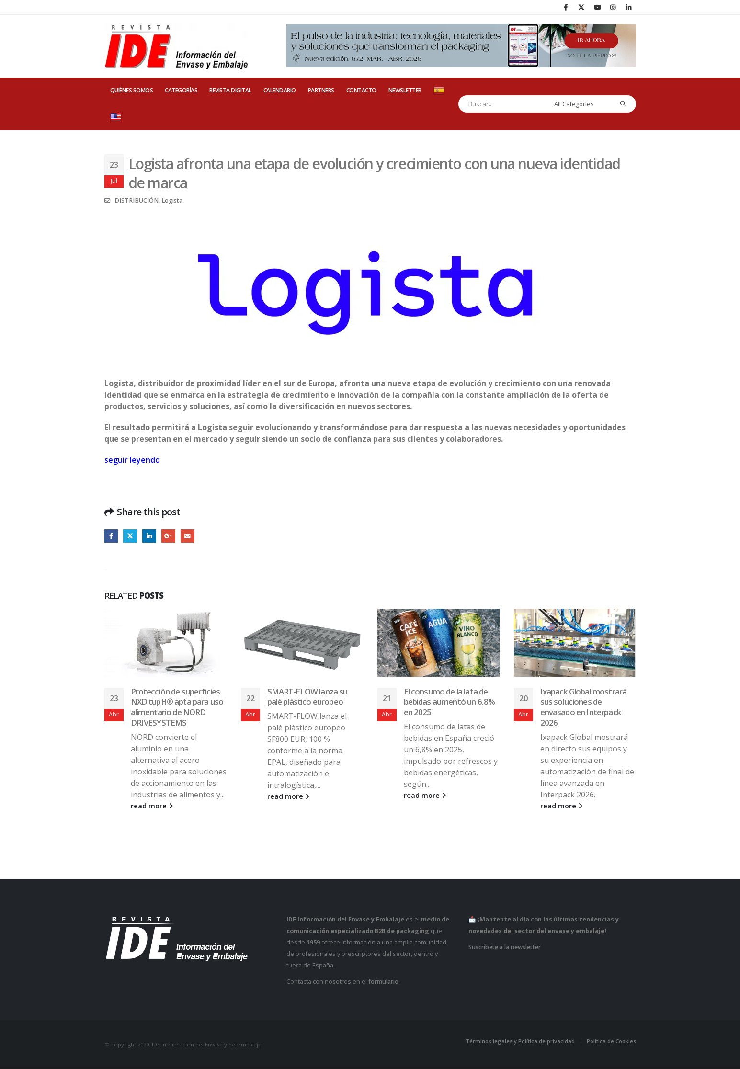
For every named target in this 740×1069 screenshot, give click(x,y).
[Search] (623, 104)
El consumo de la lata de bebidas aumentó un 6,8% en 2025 (449, 702)
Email (189, 536)
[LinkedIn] (629, 7)
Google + (169, 536)
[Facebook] (565, 7)
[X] (581, 7)
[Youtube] (597, 7)
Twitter (130, 536)
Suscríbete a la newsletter (504, 947)
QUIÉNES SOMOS (131, 90)
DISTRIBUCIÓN (136, 200)
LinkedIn (150, 536)
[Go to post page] (165, 643)
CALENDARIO (279, 90)
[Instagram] (613, 7)
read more (152, 806)
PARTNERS (321, 90)
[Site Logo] (176, 46)
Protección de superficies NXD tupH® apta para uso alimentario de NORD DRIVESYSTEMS (177, 707)
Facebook (111, 536)
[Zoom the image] (370, 221)
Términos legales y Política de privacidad (520, 1041)
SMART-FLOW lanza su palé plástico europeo (307, 696)
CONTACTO (361, 90)
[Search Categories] (581, 104)
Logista (171, 200)
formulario (383, 982)
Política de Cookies (611, 1041)
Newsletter (404, 90)
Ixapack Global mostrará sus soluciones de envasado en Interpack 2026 (583, 707)
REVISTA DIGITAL (230, 90)
